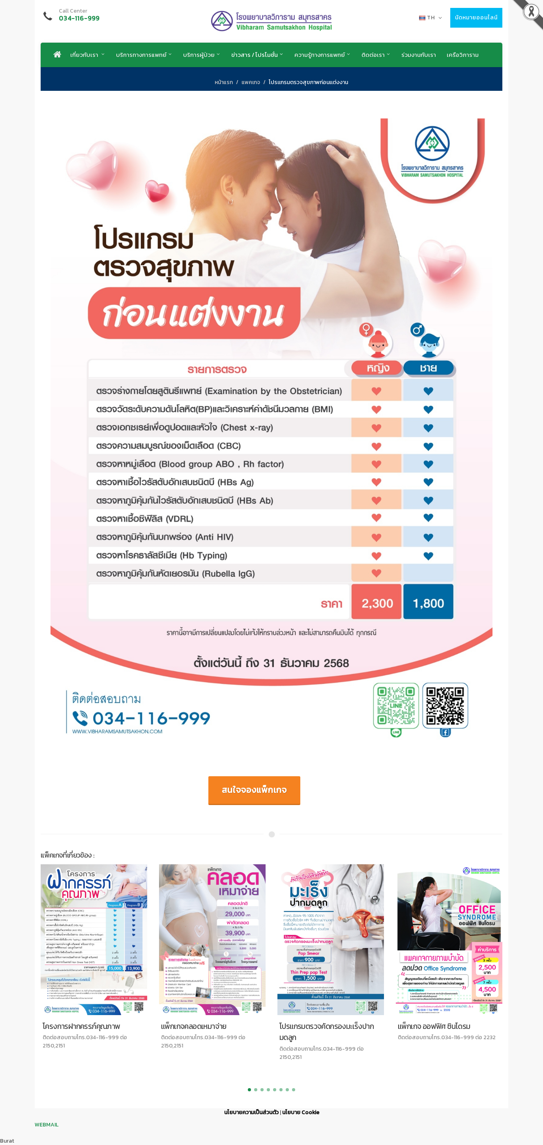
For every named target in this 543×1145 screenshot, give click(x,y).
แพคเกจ (251, 82)
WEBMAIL (46, 1125)
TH (430, 18)
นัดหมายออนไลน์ (476, 17)
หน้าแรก (224, 82)
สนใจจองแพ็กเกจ (254, 789)
